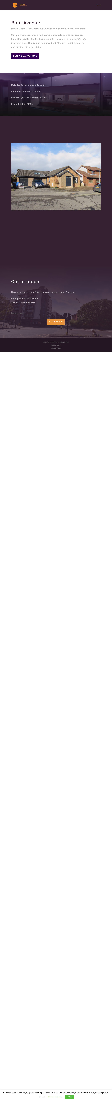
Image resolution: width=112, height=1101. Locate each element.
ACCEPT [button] (69, 1097)
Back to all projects (25, 56)
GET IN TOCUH (56, 322)
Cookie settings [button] (55, 1097)
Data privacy (17, 313)
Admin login (56, 345)
